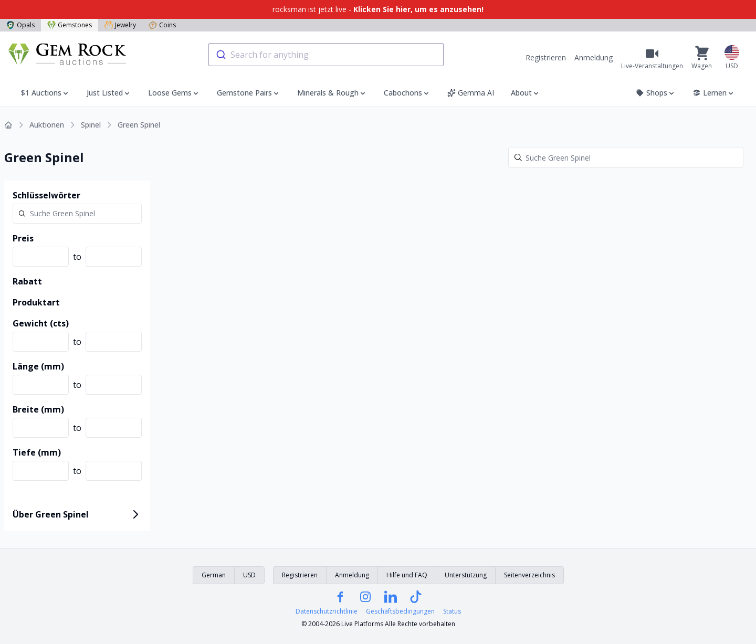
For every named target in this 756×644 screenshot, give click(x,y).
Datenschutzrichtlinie (327, 611)
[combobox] (326, 54)
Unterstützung (466, 575)
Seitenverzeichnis (529, 575)
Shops (656, 93)
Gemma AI (470, 93)
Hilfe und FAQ (406, 575)
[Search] (625, 157)
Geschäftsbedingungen (400, 611)
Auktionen (46, 125)
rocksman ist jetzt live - (378, 9)
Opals (20, 24)
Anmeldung (593, 57)
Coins (162, 24)
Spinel (91, 125)
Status (452, 611)
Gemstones (69, 24)
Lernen (713, 93)
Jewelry (120, 24)
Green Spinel (139, 125)
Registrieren (546, 57)
